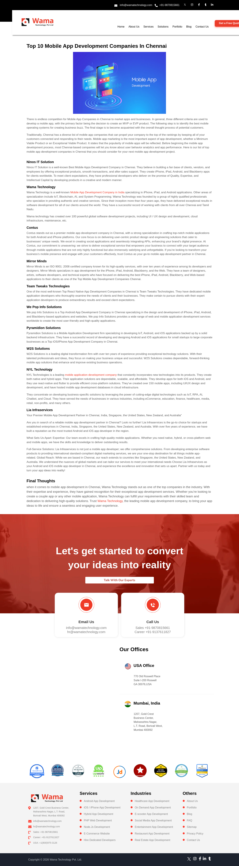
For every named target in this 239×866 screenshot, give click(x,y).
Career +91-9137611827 (153, 632)
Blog (189, 26)
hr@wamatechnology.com (86, 632)
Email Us (86, 622)
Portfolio (177, 26)
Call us (152, 622)
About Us (133, 26)
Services (148, 26)
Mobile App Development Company (92, 192)
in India (119, 192)
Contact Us (202, 26)
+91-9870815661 (169, 5)
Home (121, 26)
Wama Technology (109, 501)
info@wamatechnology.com (136, 5)
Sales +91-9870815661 (152, 628)
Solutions (163, 26)
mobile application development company (91, 374)
